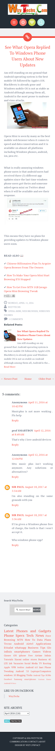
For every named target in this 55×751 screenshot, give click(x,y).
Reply (15, 420)
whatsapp (20, 647)
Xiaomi (18, 659)
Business (42, 659)
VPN (13, 667)
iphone (22, 655)
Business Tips (36, 647)
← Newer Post (9, 378)
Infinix (48, 655)
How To (30, 639)
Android (19, 643)
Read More (9, 366)
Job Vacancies (16, 663)
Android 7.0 (22, 671)
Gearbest (8, 679)
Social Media (31, 663)
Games (36, 651)
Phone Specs (14, 635)
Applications (43, 643)
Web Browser (30, 311)
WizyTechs (14, 307)
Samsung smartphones (25, 679)
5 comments (16, 319)
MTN (20, 639)
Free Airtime (35, 655)
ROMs (48, 675)
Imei (41, 667)
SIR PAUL (18, 487)
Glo (49, 647)
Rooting (47, 663)
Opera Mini (14, 311)
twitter (20, 667)
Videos (47, 651)
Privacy (36, 745)
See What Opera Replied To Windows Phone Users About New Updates (33, 335)
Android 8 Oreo (10, 683)
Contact (33, 741)
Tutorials (8, 659)
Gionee (7, 655)
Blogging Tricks (24, 675)
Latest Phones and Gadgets (27, 631)
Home (28, 378)
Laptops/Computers (41, 671)
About (42, 741)
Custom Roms (44, 679)
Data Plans (44, 639)
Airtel (29, 643)
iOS (15, 655)
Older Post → (46, 378)
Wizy (28, 745)
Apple (7, 667)
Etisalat (8, 647)
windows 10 (10, 675)
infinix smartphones (17, 651)
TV (40, 663)
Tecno (7, 643)
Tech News (35, 635)
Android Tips (39, 675)
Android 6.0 (32, 667)
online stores (30, 659)
